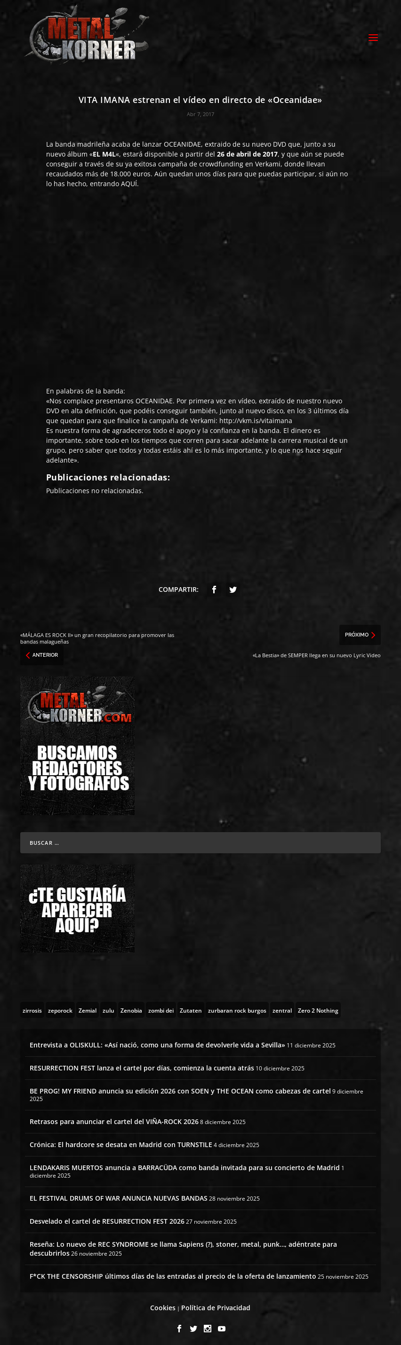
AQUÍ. (130, 179)
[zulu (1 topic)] (108, 1006)
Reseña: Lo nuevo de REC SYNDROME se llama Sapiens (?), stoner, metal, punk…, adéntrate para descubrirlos (183, 1244)
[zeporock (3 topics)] (60, 1006)
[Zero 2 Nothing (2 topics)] (318, 1006)
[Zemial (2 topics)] (87, 1006)
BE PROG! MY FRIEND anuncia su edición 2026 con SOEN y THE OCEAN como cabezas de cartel (180, 1086)
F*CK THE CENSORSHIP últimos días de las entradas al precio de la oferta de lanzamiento (173, 1271)
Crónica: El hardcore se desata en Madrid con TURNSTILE (121, 1140)
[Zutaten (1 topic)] (190, 1006)
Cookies (163, 1303)
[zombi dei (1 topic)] (161, 1006)
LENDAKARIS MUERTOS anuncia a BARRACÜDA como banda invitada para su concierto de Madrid (185, 1163)
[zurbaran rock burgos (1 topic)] (237, 1006)
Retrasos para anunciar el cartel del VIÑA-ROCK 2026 (114, 1117)
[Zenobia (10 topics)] (131, 1006)
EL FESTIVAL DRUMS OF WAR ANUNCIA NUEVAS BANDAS (119, 1193)
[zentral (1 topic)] (282, 1006)
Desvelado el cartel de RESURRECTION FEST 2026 (107, 1216)
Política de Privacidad (215, 1303)
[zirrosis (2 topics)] (32, 1006)
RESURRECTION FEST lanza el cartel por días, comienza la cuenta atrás (142, 1063)
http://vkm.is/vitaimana (255, 416)
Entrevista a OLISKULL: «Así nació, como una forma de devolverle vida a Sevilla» (157, 1040)
